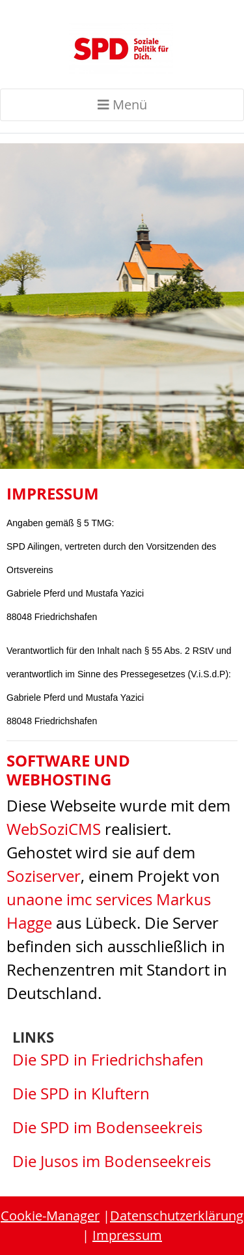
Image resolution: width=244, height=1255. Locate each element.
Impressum (127, 1235)
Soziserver (44, 876)
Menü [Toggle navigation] (122, 104)
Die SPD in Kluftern (81, 1093)
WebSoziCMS (54, 829)
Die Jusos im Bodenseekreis (111, 1161)
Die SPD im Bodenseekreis (107, 1127)
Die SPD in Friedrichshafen (108, 1059)
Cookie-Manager (50, 1215)
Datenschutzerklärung (176, 1215)
